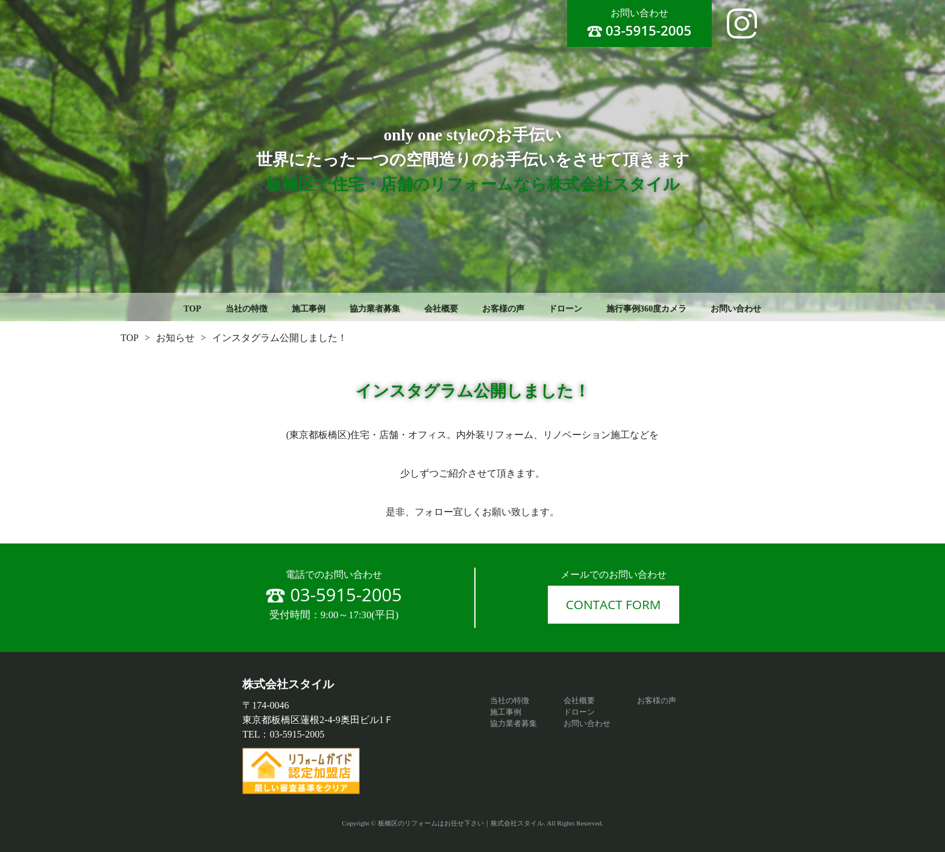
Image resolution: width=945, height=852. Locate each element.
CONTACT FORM (613, 604)
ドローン (565, 308)
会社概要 (441, 308)
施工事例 (308, 308)
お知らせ (175, 338)
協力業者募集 (375, 308)
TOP (192, 308)
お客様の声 (503, 308)
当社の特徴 (246, 308)
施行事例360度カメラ (646, 308)
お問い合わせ (736, 308)
